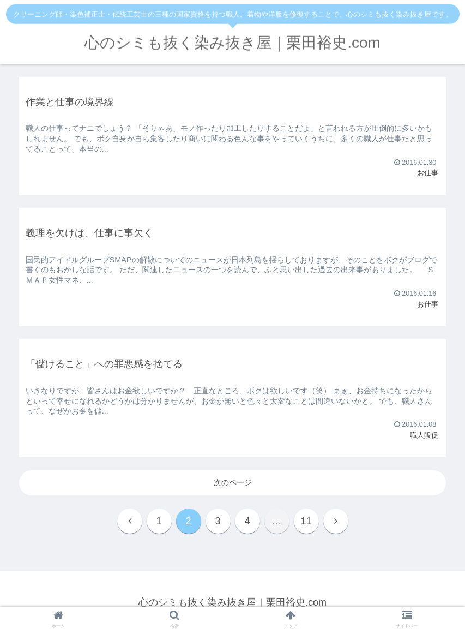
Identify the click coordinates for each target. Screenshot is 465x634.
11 (305, 521)
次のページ (233, 482)
